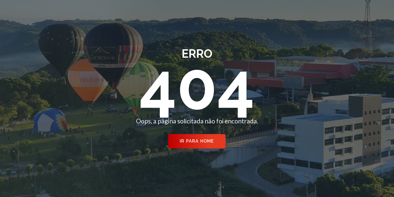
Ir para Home (197, 141)
